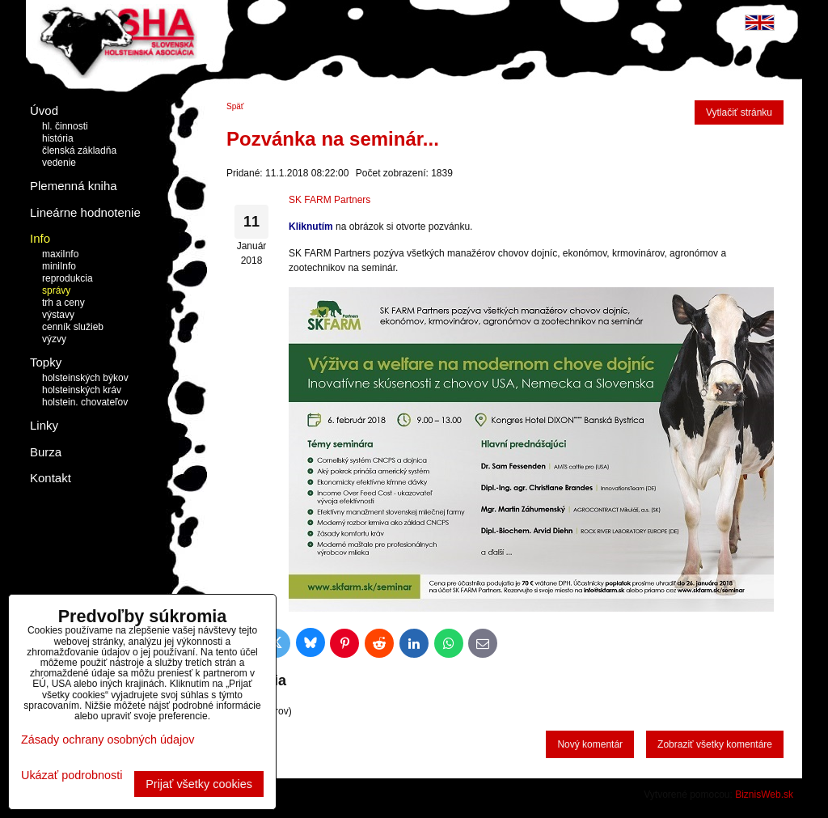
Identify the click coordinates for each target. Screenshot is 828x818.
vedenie (59, 162)
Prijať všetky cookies (199, 784)
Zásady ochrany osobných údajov (107, 739)
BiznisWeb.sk (764, 794)
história (58, 138)
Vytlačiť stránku (739, 112)
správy (56, 290)
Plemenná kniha (73, 186)
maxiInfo (60, 254)
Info (40, 238)
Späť (235, 106)
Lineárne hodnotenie (85, 212)
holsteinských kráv (81, 390)
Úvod (44, 110)
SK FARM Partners (329, 200)
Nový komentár (590, 744)
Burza (45, 452)
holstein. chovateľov (85, 402)
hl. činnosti (65, 126)
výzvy (54, 339)
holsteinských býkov (85, 378)
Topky (45, 362)
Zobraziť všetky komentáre (714, 744)
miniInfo (59, 266)
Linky (44, 425)
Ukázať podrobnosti (71, 775)
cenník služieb (73, 327)
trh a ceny (63, 302)
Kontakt (50, 478)
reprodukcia (67, 278)
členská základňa (79, 150)
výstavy (58, 314)
